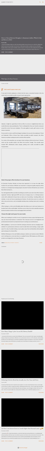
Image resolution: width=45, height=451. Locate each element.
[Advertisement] (22, 66)
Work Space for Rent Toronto (12, 242)
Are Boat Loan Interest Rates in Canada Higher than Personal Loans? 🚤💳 (22, 428)
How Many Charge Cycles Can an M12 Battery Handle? (16, 331)
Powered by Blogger (22, 447)
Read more (41, 343)
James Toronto (7, 2)
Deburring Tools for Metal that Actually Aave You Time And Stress (19, 380)
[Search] (40, 2)
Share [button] (2, 52)
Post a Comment (9, 52)
